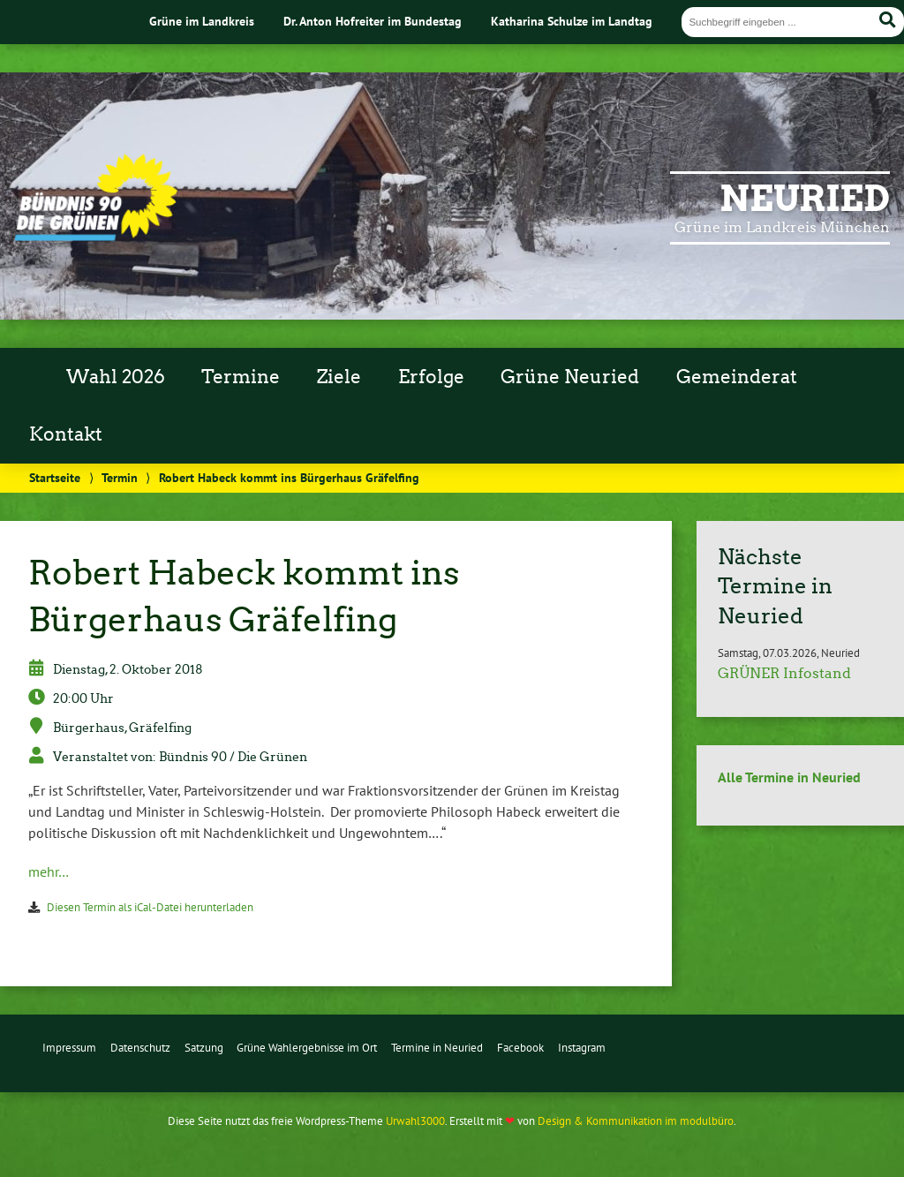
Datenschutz (140, 1047)
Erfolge (431, 377)
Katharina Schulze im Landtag (571, 20)
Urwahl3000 (415, 1120)
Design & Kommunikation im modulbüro (636, 1120)
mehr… (48, 871)
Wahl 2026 (115, 377)
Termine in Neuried (437, 1047)
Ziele (339, 377)
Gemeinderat (736, 377)
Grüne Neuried (570, 377)
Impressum (69, 1047)
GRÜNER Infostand (784, 673)
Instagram (582, 1047)
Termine (240, 377)
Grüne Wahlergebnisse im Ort (307, 1047)
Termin (120, 477)
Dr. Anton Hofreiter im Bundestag (372, 20)
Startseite (54, 477)
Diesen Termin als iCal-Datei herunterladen (150, 907)
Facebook (520, 1047)
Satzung (204, 1047)
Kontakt (65, 434)
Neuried (804, 198)
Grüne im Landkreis (201, 20)
